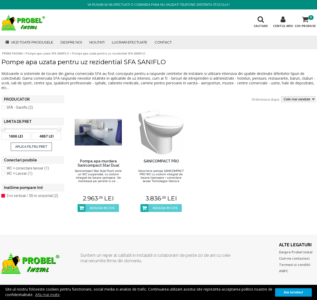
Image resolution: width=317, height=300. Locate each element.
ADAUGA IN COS (96, 208)
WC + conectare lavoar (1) (28, 168)
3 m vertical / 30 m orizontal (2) (32, 196)
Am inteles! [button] (293, 292)
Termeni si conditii (294, 264)
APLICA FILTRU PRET (31, 147)
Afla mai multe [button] (47, 294)
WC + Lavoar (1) (19, 173)
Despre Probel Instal (296, 252)
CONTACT (163, 42)
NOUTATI (97, 42)
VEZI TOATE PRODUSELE (29, 42)
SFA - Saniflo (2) (20, 107)
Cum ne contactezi (294, 258)
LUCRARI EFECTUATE (129, 42)
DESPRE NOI (71, 42)
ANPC (283, 271)
